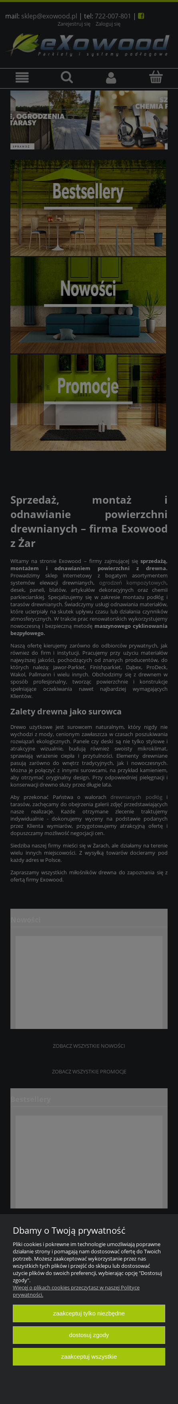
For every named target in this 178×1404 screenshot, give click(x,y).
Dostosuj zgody (89, 1334)
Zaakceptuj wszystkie (89, 1356)
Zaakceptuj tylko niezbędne (89, 1313)
